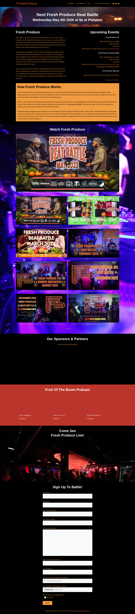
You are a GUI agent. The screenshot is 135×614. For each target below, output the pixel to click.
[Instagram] (116, 3)
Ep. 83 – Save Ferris (59, 415)
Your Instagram (67, 571)
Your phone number (67, 521)
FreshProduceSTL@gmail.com (80, 611)
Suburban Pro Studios (51, 40)
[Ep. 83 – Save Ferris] (69, 403)
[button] (69, 194)
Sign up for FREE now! (112, 80)
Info (89, 3)
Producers (71, 3)
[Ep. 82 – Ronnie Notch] (103, 403)
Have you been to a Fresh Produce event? (67, 580)
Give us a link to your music (67, 562)
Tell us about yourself (67, 542)
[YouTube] (118, 3)
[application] (91, 3)
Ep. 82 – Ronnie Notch (93, 415)
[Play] (67, 163)
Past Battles (81, 3)
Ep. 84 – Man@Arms (25, 415)
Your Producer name (67, 512)
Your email (67, 503)
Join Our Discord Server (102, 3)
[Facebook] (113, 3)
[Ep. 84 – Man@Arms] (35, 403)
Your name (67, 495)
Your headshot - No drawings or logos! (67, 588)
